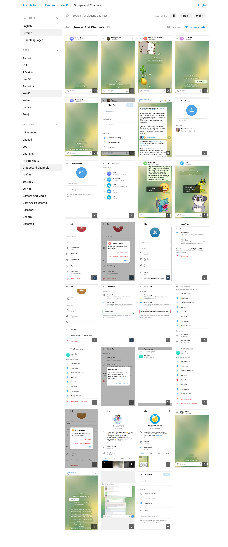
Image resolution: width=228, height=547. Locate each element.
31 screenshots (195, 27)
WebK (64, 5)
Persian (50, 5)
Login (202, 5)
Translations (31, 5)
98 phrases (173, 27)
